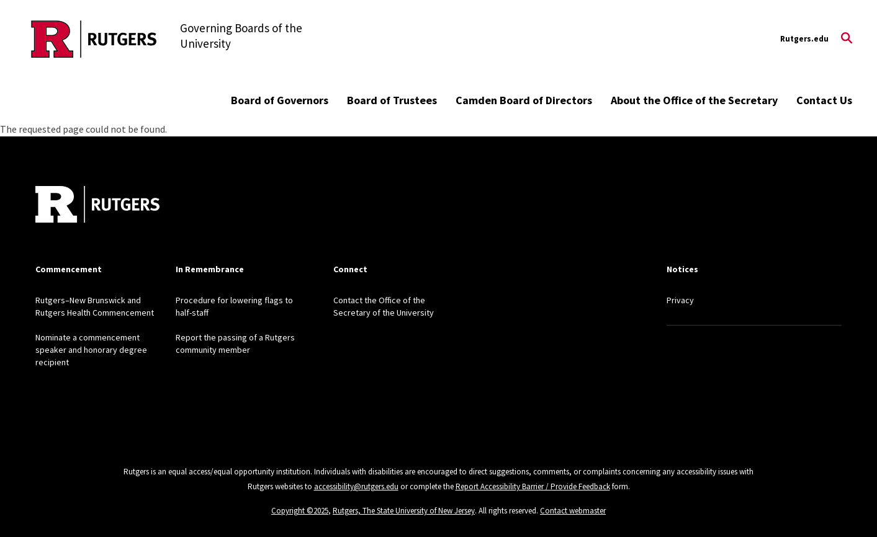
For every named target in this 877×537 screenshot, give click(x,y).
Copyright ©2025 (299, 510)
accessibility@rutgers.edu (356, 486)
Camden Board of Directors (524, 100)
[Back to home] (97, 206)
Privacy (680, 300)
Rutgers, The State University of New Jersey (404, 510)
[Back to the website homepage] (94, 39)
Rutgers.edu (804, 38)
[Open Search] (846, 39)
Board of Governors (279, 100)
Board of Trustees (392, 100)
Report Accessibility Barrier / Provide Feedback (533, 486)
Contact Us (824, 100)
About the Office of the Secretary (694, 100)
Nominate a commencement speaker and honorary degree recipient (91, 350)
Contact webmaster (573, 510)
